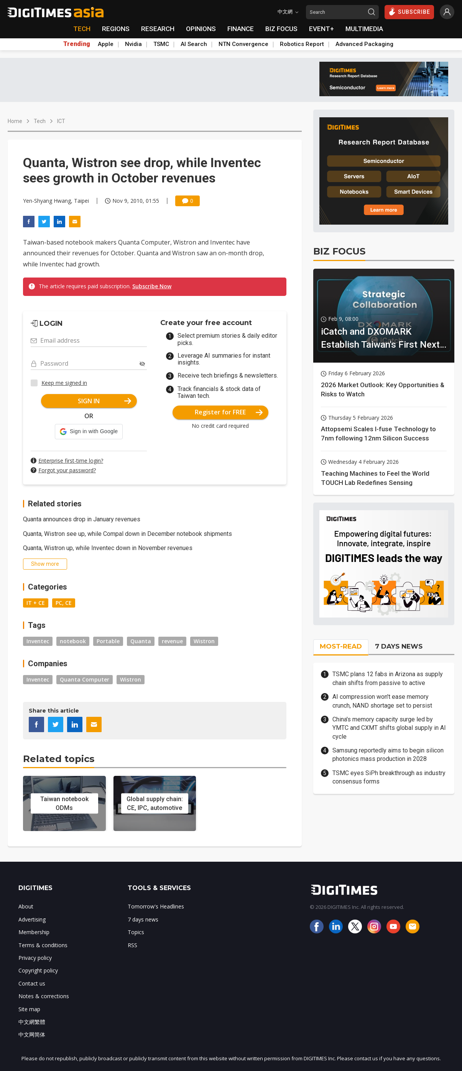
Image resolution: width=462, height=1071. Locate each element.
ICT (61, 121)
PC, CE (64, 602)
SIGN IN (104, 401)
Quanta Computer (84, 679)
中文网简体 (31, 1034)
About (25, 906)
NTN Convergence (243, 44)
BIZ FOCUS (281, 29)
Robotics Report (302, 44)
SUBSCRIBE (409, 11)
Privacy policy (35, 957)
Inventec (37, 641)
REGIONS (116, 29)
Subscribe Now (151, 286)
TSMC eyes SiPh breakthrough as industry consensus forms (389, 777)
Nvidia (133, 44)
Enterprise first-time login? (70, 460)
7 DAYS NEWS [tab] (399, 646)
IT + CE (35, 602)
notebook (73, 641)
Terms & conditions (42, 945)
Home (15, 121)
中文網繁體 (31, 1021)
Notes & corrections (43, 996)
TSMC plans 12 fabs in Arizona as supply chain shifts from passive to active (387, 678)
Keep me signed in (64, 382)
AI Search (194, 44)
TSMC (161, 44)
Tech (40, 121)
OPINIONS (201, 29)
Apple (105, 44)
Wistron (204, 641)
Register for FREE (229, 412)
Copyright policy (38, 970)
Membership (33, 932)
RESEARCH (157, 29)
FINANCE (240, 29)
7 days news (143, 919)
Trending (76, 44)
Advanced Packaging (364, 44)
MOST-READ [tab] (341, 646)
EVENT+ (321, 29)
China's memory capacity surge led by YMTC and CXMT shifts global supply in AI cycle (389, 728)
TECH (81, 29)
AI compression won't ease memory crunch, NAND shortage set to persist (382, 701)
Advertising (32, 919)
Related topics (58, 758)
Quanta (140, 641)
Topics (136, 932)
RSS (132, 945)
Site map (29, 1009)
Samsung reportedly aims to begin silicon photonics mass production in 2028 (388, 754)
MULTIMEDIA (364, 29)
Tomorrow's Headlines (156, 906)
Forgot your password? (67, 470)
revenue (172, 641)
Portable (108, 641)
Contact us (31, 983)
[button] (89, 431)
